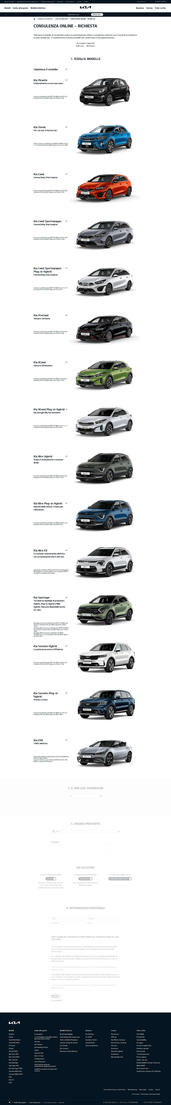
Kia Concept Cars (143, 1068)
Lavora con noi (142, 1060)
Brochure (60, 1)
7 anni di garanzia (143, 1054)
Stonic (11, 1037)
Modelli (7, 8)
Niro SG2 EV (13, 1060)
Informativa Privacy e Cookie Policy (27, 1)
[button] (144, 2)
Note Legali (142, 1089)
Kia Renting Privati (41, 1047)
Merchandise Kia (117, 1057)
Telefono (55, 923)
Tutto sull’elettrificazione (69, 1040)
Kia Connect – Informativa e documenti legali (146, 1094)
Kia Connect (64, 1048)
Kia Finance (38, 1044)
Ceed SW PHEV (14, 1043)
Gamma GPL (39, 1053)
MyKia (86, 1)
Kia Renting (90, 1034)
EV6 (10, 1077)
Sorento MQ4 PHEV (16, 1074)
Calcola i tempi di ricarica (69, 1043)
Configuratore (39, 1059)
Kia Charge (64, 1045)
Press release (141, 1057)
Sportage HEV (14, 1065)
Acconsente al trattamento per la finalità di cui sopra (70, 967)
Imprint (157, 1089)
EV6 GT (11, 1080)
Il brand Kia (141, 1037)
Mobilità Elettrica (38, 8)
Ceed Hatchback (14, 1040)
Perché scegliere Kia (144, 1045)
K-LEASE (89, 1037)
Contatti (79, 1)
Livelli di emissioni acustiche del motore (45, 1070)
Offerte (114, 1037)
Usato (36, 1050)
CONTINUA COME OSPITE (119, 879)
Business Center (91, 1040)
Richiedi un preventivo (47, 1)
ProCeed (12, 1045)
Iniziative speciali (142, 1048)
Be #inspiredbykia (66, 1034)
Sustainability (141, 1040)
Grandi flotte (90, 1043)
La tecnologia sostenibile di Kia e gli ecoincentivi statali (46, 1038)
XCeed (11, 1048)
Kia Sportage (13, 1063)
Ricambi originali (117, 1051)
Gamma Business (92, 1045)
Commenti (55, 842)
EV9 (10, 1083)
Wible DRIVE (141, 1065)
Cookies (150, 1089)
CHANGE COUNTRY (161, 1)
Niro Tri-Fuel (38, 1056)
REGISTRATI (84, 879)
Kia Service (115, 1034)
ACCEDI (49, 879)
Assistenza (115, 1054)
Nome (54, 918)
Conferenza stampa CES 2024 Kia (149, 1071)
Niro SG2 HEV (14, 1054)
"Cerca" (143, 1)
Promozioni (38, 1034)
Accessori (114, 1048)
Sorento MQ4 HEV (15, 1071)
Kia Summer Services (118, 1043)
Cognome (91, 918)
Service (149, 8)
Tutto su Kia (160, 8)
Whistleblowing (132, 1089)
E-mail (90, 923)
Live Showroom (39, 1061)
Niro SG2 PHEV (14, 1057)
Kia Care (114, 1045)
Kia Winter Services (118, 1040)
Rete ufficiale (70, 1)
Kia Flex (37, 1041)
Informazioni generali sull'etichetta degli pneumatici (45, 1065)
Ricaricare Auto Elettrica (68, 1051)
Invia (55, 996)
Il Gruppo (140, 1043)
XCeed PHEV (13, 1051)
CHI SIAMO (140, 1034)
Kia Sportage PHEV (16, 1068)
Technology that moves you (70, 1037)
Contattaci (96, 14)
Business (140, 8)
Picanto (11, 1034)
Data (57, 831)
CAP (71, 796)
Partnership (141, 1051)
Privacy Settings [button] (9, 1)
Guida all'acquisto (20, 8)
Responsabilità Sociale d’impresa (148, 1063)
